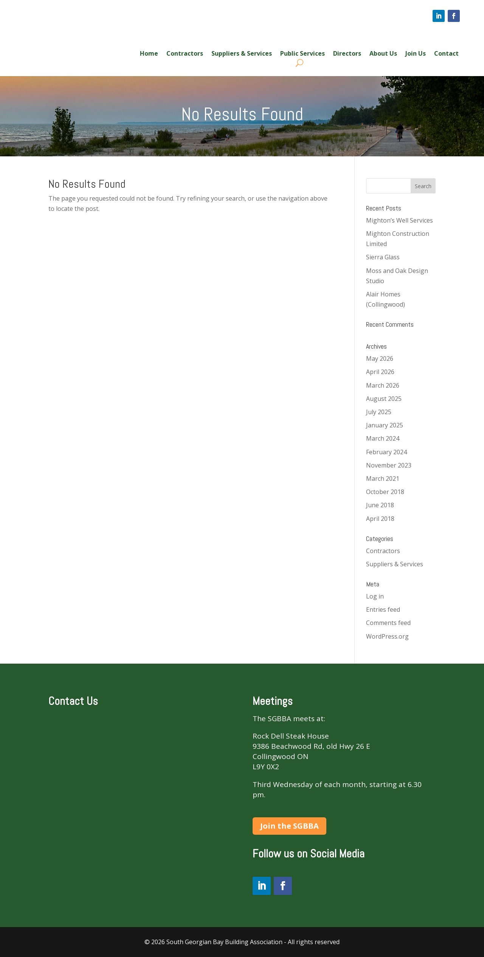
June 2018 (380, 505)
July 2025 (378, 412)
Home (149, 54)
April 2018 (380, 518)
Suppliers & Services (241, 54)
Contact (446, 54)
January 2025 (384, 425)
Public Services (302, 54)
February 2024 (386, 452)
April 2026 (380, 372)
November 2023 (388, 465)
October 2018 (385, 492)
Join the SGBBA (289, 826)
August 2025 (384, 398)
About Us (383, 54)
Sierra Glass (383, 257)
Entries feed (383, 609)
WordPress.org (387, 636)
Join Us (415, 54)
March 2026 (382, 385)
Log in (375, 596)
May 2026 (379, 358)
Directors (347, 54)
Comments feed (388, 623)
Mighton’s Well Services (399, 220)
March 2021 (382, 478)
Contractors (184, 54)
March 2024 (382, 438)
